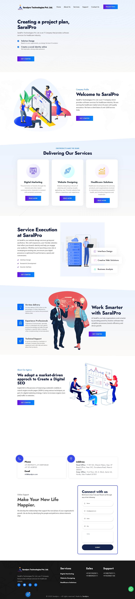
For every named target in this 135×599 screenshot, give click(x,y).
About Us (67, 7)
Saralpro (85, 596)
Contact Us (95, 7)
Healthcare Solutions (102, 182)
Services (76, 7)
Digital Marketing (33, 182)
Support (85, 7)
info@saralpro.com (31, 474)
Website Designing (67, 182)
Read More (33, 198)
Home (59, 7)
